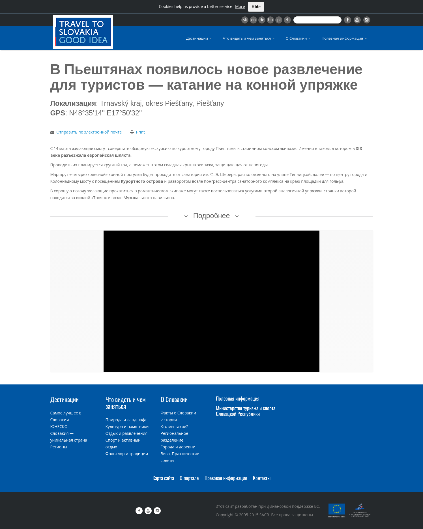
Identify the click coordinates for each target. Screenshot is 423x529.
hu (270, 19)
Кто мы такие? (174, 426)
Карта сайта (163, 477)
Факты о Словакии (178, 413)
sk (245, 19)
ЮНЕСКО (59, 426)
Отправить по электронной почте (89, 132)
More (240, 6)
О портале (189, 477)
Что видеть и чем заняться (249, 38)
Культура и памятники (127, 426)
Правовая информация (226, 477)
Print (140, 132)
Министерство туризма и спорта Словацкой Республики (245, 410)
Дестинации (199, 38)
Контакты (261, 477)
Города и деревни (178, 447)
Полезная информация (345, 38)
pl (279, 19)
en (253, 19)
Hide (256, 6)
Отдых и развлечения (127, 433)
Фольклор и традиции (127, 453)
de (262, 19)
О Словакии (299, 38)
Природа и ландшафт (126, 419)
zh (287, 19)
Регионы (58, 447)
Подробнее (211, 216)
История (169, 419)
